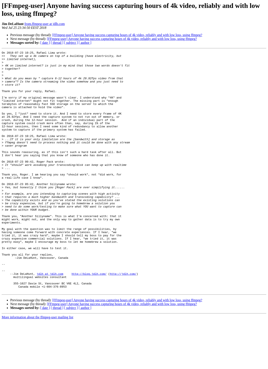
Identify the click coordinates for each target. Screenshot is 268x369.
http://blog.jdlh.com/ (89, 318)
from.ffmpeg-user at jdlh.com (45, 24)
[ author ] (85, 42)
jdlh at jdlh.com (50, 318)
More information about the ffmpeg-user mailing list (37, 365)
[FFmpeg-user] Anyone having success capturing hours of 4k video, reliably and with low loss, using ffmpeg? (127, 35)
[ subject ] (71, 42)
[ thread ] (57, 42)
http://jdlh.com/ (123, 318)
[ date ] (45, 42)
